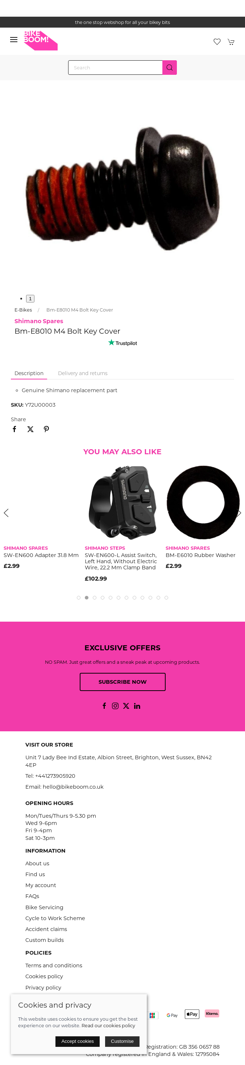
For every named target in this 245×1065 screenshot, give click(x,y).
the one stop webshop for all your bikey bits (122, 22)
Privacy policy (43, 987)
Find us (35, 874)
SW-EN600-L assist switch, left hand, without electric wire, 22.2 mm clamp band (121, 561)
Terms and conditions (53, 965)
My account (40, 885)
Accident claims (46, 929)
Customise (122, 1041)
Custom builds (44, 940)
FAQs (32, 896)
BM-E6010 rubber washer (201, 555)
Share (18, 419)
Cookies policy (44, 976)
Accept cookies (77, 1041)
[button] (13, 41)
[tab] (78, 597)
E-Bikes (23, 310)
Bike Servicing (44, 907)
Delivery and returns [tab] (83, 373)
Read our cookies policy (108, 1025)
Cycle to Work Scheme (55, 918)
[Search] (122, 67)
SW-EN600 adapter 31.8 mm (41, 555)
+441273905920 (55, 776)
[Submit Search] (169, 67)
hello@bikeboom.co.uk (73, 787)
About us (37, 863)
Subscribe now (123, 682)
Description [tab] (28, 373)
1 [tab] (30, 298)
